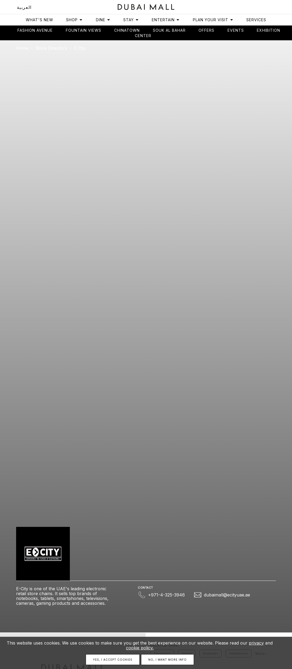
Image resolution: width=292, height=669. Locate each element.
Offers (206, 30)
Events (236, 30)
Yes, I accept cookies (112, 659)
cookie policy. (140, 647)
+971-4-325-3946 (166, 595)
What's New (39, 19)
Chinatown (127, 30)
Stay (131, 19)
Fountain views (83, 30)
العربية (24, 7)
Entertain (166, 19)
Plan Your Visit (213, 19)
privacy (256, 643)
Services (256, 19)
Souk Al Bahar (169, 30)
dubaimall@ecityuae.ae (227, 595)
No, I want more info (167, 659)
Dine (103, 19)
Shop (74, 19)
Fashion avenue (35, 30)
